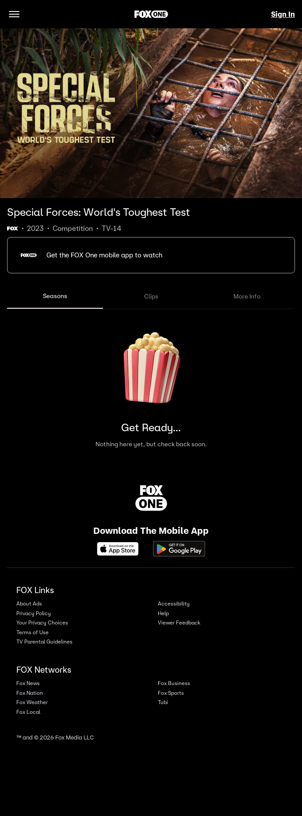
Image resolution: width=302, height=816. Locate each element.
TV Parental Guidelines (44, 641)
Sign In (283, 14)
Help (163, 613)
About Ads (29, 603)
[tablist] (151, 296)
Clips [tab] (151, 296)
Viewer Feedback (179, 622)
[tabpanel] (151, 384)
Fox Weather (32, 702)
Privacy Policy (33, 613)
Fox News (28, 683)
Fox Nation (29, 693)
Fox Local (28, 712)
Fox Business (174, 683)
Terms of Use (32, 632)
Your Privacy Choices (42, 622)
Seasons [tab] (55, 296)
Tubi (163, 702)
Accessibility (174, 603)
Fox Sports (171, 693)
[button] (151, 255)
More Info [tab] (246, 296)
